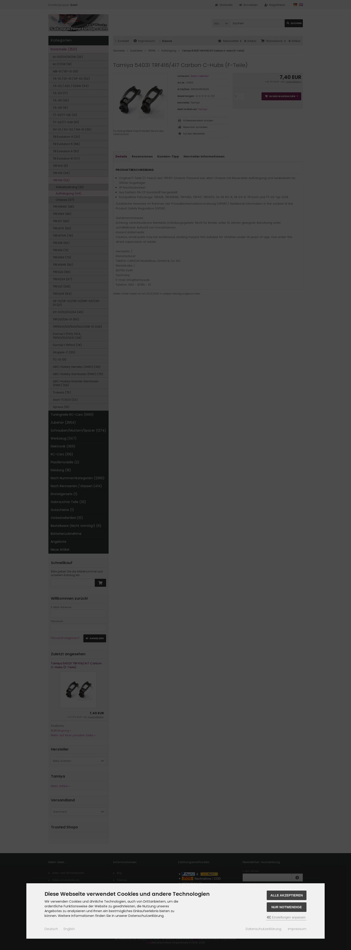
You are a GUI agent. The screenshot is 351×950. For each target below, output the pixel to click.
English (69, 929)
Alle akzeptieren (286, 895)
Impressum (297, 929)
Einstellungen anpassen (286, 917)
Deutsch (51, 929)
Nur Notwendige (286, 907)
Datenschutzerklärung (263, 929)
